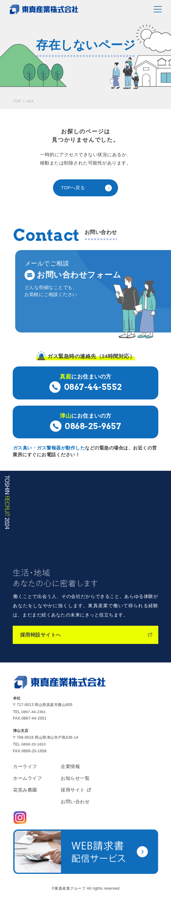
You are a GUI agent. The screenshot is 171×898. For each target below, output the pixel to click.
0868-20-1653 (33, 744)
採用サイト (73, 790)
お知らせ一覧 (75, 778)
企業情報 (70, 766)
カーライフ (25, 766)
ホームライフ (27, 778)
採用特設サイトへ (42, 635)
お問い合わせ (75, 802)
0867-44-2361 (33, 711)
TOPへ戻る (73, 187)
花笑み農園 (25, 790)
